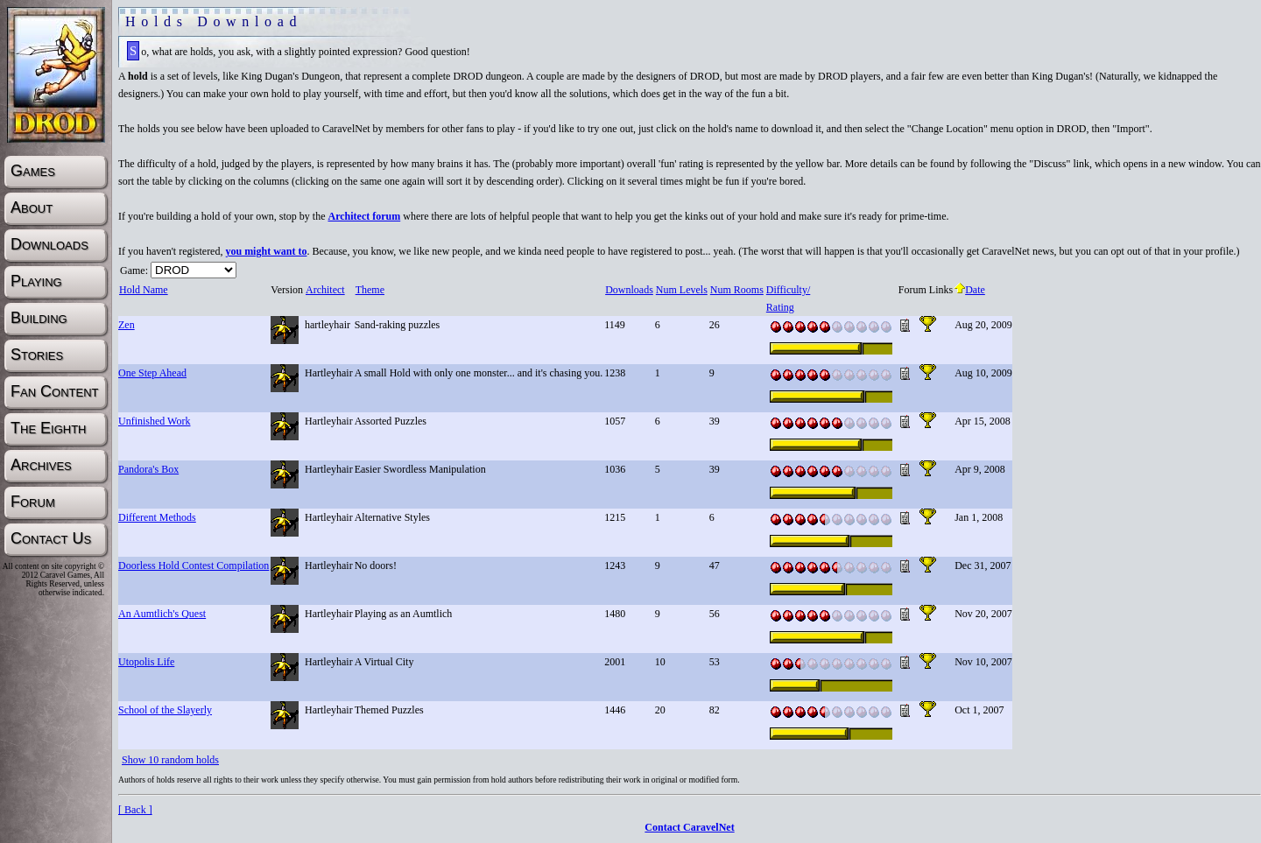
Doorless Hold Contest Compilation (193, 565)
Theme (369, 290)
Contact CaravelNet (689, 827)
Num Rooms (736, 290)
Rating (779, 307)
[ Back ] (135, 810)
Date (970, 290)
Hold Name (143, 290)
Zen (126, 325)
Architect (325, 290)
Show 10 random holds (170, 760)
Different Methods (157, 517)
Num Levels (681, 290)
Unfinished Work (154, 421)
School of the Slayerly (165, 710)
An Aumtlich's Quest (162, 614)
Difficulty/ (787, 290)
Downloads (628, 290)
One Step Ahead (152, 373)
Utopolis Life (146, 662)
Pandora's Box (148, 469)
